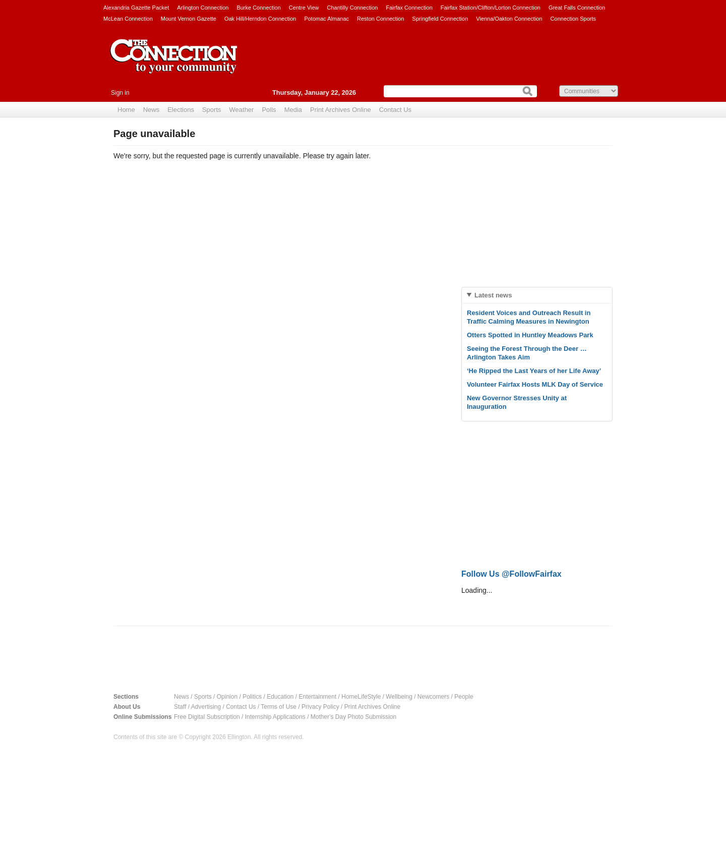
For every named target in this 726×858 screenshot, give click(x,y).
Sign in (120, 92)
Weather (241, 109)
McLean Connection (128, 19)
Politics (252, 696)
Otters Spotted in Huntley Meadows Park (530, 335)
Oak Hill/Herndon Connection (260, 19)
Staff (180, 706)
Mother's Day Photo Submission (353, 716)
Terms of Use (278, 706)
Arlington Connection (202, 8)
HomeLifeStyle (361, 696)
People (463, 696)
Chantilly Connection (352, 8)
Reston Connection (380, 19)
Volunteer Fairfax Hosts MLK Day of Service (535, 384)
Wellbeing (399, 696)
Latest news (493, 295)
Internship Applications (275, 716)
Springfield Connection (440, 19)
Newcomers (433, 696)
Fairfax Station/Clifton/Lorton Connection (490, 8)
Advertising (206, 706)
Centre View (304, 8)
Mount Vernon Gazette (188, 19)
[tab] (537, 295)
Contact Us (395, 109)
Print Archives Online (340, 109)
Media (293, 109)
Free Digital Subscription (207, 716)
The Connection (174, 64)
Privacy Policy (320, 706)
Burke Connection (258, 8)
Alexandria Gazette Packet (136, 8)
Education (280, 696)
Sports (211, 109)
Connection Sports (573, 19)
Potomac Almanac (326, 19)
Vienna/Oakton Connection (509, 19)
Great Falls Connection (577, 8)
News (151, 109)
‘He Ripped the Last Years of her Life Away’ (534, 371)
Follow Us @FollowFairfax (511, 574)
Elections (180, 109)
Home (126, 109)
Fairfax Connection (409, 8)
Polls (269, 109)
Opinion (227, 696)
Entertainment (318, 696)
